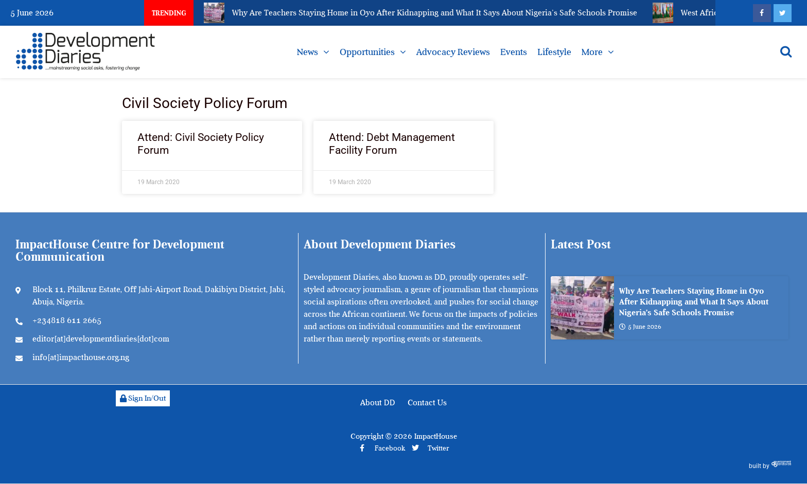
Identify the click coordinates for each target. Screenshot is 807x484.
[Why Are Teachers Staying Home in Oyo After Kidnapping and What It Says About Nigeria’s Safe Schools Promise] (582, 307)
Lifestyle (554, 52)
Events (513, 52)
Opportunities (367, 52)
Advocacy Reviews (453, 52)
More (592, 52)
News (307, 52)
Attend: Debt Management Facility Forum (392, 143)
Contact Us (427, 402)
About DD (377, 402)
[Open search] (786, 51)
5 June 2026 (640, 327)
